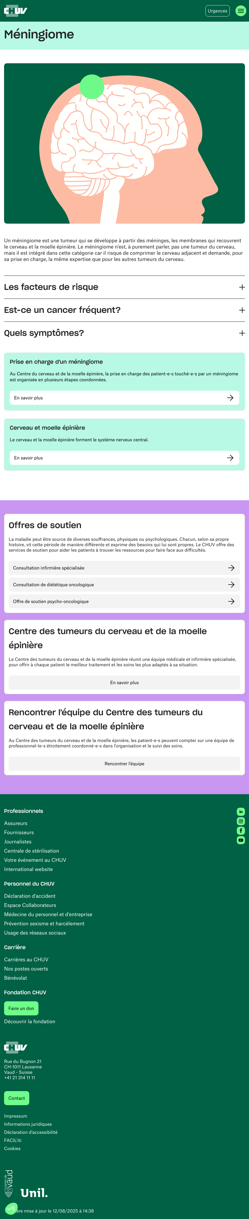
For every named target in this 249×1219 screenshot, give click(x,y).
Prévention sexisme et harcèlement (44, 923)
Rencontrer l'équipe (124, 763)
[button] (124, 287)
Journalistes (17, 841)
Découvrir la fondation (29, 1021)
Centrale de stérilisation (31, 850)
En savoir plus (28, 397)
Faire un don (23, 1008)
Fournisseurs (19, 832)
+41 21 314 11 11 (19, 1077)
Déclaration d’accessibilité (31, 1132)
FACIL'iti (12, 1140)
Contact (16, 1098)
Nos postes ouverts (26, 968)
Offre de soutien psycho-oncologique (51, 601)
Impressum (15, 1116)
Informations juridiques (28, 1124)
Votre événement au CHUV (35, 860)
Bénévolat (15, 978)
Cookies (12, 1148)
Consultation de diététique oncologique (53, 584)
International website (28, 869)
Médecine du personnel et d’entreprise (48, 914)
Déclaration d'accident (30, 896)
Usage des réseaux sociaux (35, 932)
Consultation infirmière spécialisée (48, 568)
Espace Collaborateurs (30, 905)
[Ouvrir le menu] (241, 11)
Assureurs (15, 823)
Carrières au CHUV (26, 959)
